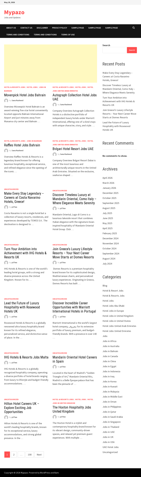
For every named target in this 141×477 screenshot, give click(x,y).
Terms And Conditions (17, 34)
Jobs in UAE (109, 431)
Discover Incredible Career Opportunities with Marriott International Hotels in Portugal (74, 307)
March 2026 (108, 182)
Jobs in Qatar (109, 411)
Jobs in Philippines (112, 406)
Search (106, 45)
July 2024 (107, 263)
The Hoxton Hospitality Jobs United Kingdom (72, 409)
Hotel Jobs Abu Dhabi (113, 305)
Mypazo (14, 12)
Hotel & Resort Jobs (113, 290)
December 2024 (110, 238)
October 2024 (109, 248)
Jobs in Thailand (111, 426)
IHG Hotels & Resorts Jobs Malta (26, 357)
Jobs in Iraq (108, 376)
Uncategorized (11, 189)
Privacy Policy (59, 27)
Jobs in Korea (109, 381)
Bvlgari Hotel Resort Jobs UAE (73, 149)
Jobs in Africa (109, 341)
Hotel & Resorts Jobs (14, 87)
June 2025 (108, 218)
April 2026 (107, 177)
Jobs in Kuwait (110, 386)
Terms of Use (68, 34)
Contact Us (26, 27)
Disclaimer (42, 27)
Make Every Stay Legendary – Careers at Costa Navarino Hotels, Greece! (24, 198)
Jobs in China (109, 361)
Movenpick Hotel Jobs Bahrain (25, 95)
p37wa (14, 207)
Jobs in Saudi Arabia (113, 416)
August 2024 (109, 258)
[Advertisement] (50, 63)
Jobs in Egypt (109, 366)
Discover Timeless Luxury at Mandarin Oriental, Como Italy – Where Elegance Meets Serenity (74, 199)
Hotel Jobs (32, 87)
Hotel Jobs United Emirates (117, 331)
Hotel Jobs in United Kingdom (118, 315)
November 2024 (111, 243)
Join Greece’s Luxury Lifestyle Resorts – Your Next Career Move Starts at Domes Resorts (73, 253)
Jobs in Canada (110, 356)
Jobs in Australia (111, 346)
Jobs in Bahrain (34, 141)
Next (39, 454)
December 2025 (110, 193)
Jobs (105, 336)
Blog (105, 285)
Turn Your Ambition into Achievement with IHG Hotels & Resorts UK (25, 253)
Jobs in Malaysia (111, 391)
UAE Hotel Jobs (111, 447)
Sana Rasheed (17, 100)
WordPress (45, 472)
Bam (56, 472)
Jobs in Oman (109, 401)
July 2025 (107, 213)
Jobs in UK (108, 437)
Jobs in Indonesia (111, 371)
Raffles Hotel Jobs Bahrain (22, 145)
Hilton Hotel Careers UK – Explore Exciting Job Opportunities (21, 408)
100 (30, 454)
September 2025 (111, 203)
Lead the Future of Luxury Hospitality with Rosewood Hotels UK (22, 307)
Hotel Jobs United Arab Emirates (119, 326)
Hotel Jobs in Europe (113, 310)
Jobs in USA (109, 442)
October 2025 (109, 198)
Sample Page (77, 27)
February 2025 (110, 233)
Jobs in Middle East (112, 396)
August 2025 (109, 208)
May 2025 (107, 223)
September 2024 (111, 253)
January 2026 (109, 187)
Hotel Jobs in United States (117, 320)
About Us (11, 27)
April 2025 (107, 228)
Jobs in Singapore (112, 421)
